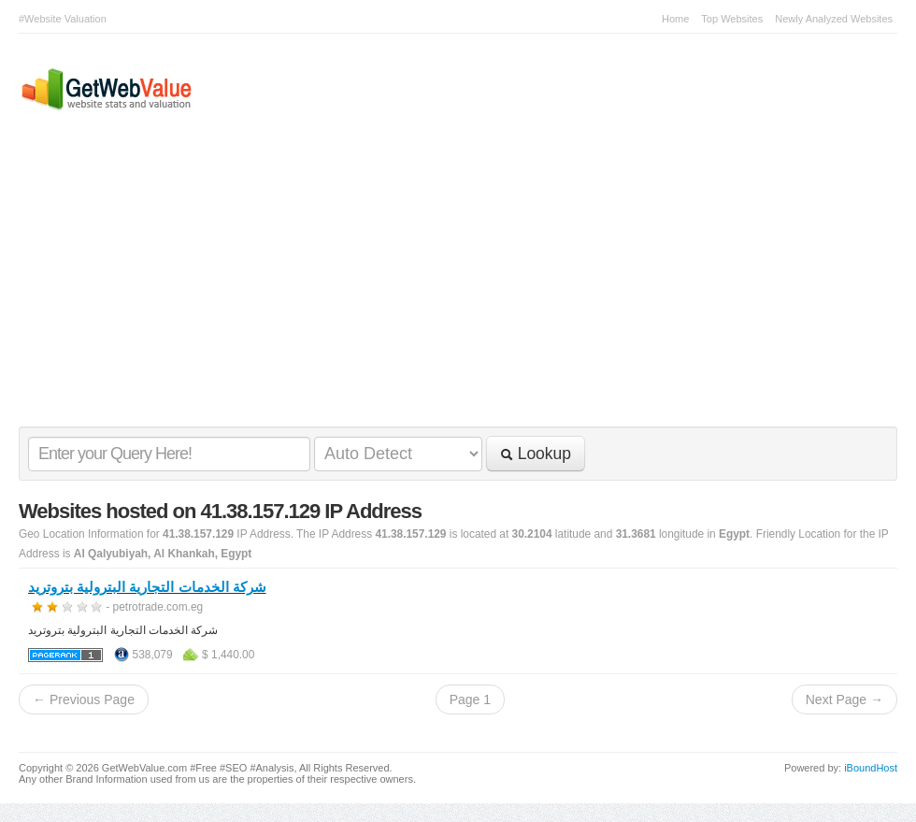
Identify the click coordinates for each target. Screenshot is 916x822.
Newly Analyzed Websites (834, 18)
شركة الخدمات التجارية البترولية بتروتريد (147, 587)
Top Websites (732, 18)
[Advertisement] (448, 286)
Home (675, 18)
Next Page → (844, 699)
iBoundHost (870, 767)
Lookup (535, 453)
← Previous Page (84, 699)
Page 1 (470, 699)
